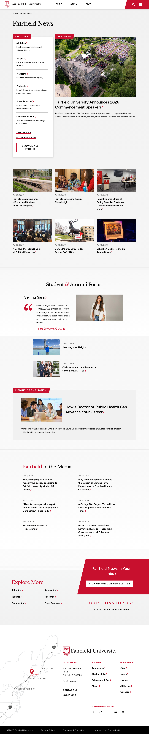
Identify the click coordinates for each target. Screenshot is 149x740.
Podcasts (21, 86)
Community (18, 603)
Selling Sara (34, 297)
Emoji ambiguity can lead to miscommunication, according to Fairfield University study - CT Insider (40, 484)
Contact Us (70, 690)
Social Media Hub (25, 116)
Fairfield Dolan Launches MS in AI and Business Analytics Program (25, 202)
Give (88, 4)
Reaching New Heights (74, 347)
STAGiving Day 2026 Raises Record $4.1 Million (69, 251)
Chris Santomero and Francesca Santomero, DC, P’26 (79, 369)
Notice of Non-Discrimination (107, 730)
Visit (59, 4)
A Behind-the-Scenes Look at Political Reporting (27, 251)
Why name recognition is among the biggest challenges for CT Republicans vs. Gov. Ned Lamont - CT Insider (96, 484)
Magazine (21, 73)
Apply (73, 4)
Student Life (99, 674)
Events (124, 680)
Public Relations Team (118, 609)
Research (49, 596)
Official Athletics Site (26, 137)
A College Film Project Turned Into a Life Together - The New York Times (96, 507)
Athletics (21, 43)
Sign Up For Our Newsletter (109, 583)
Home (15, 13)
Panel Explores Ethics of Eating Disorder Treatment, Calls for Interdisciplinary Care (111, 204)
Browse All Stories (30, 147)
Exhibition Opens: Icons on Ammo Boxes (111, 251)
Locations (69, 695)
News (123, 674)
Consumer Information (73, 730)
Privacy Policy (48, 730)
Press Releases (24, 101)
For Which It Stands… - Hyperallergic (35, 527)
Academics (50, 590)
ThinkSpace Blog (23, 132)
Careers (124, 691)
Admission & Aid (100, 680)
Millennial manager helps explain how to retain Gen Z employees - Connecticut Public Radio (40, 507)
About (95, 685)
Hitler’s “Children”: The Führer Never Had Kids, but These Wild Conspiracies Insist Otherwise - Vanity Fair (95, 530)
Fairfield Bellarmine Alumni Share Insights (68, 201)
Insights (20, 58)
